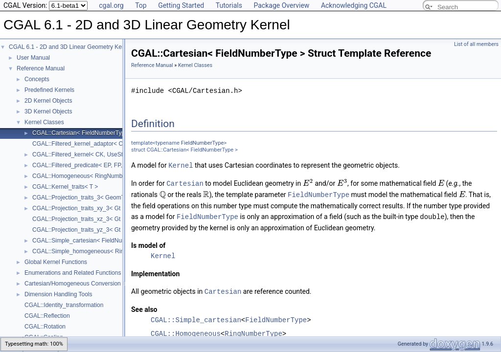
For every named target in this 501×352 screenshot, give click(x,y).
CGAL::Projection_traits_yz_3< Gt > (79, 229)
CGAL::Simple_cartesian (196, 317)
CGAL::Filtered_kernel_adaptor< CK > (82, 143)
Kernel (180, 165)
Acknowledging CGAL (354, 5)
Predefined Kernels (49, 90)
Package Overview (281, 5)
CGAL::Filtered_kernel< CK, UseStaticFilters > (92, 154)
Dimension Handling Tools (58, 294)
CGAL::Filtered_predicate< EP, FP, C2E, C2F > (93, 165)
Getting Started (181, 5)
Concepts (36, 79)
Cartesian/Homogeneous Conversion (72, 283)
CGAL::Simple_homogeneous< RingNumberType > (99, 251)
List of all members (476, 44)
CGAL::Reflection (47, 315)
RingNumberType (253, 331)
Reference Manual (41, 68)
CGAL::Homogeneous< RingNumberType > (88, 176)
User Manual (33, 57)
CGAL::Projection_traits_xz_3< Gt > (79, 219)
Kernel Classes (44, 122)
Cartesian (185, 182)
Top (141, 5)
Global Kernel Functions (55, 262)
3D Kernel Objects (48, 111)
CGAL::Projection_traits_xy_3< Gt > (79, 208)
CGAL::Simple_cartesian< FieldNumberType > (92, 240)
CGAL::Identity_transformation (63, 305)
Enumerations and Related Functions (72, 272)
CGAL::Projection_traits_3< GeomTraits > (86, 197)
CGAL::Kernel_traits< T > (65, 186)
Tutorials (229, 5)
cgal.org (111, 5)
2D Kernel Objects (48, 100)
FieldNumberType (202, 143)
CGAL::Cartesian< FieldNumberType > (82, 133)
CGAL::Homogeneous (186, 331)
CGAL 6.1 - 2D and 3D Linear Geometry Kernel (70, 47)
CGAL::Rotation (45, 326)
